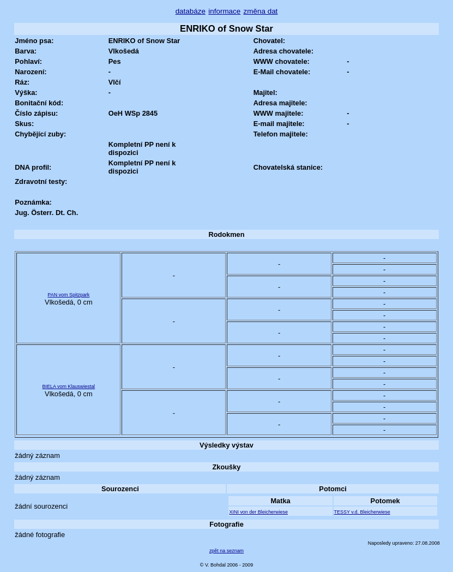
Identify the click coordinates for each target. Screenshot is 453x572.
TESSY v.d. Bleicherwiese (362, 512)
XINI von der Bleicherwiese (258, 512)
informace (224, 11)
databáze (191, 11)
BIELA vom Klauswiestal (69, 386)
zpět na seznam (226, 550)
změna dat (261, 11)
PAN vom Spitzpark (68, 294)
